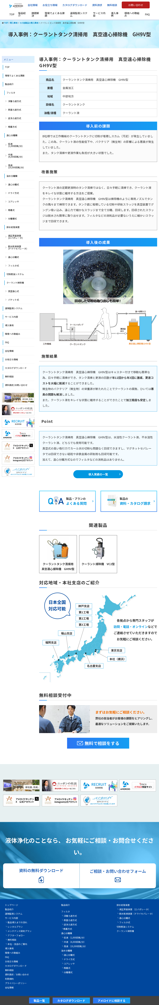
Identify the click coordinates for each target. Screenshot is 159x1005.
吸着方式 (12, 126)
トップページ (11, 905)
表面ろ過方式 (14, 109)
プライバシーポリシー (16, 983)
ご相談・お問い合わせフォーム (118, 875)
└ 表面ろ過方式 (69, 920)
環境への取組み (131, 14)
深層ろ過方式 (14, 101)
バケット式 (13, 299)
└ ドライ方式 (68, 959)
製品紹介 (22, 14)
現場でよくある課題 (55, 14)
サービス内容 (99, 14)
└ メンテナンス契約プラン (18, 931)
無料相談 (112, 5)
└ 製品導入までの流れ (16, 922)
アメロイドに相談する (111, 1000)
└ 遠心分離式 (68, 955)
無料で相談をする (98, 743)
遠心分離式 (13, 184)
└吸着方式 (66, 929)
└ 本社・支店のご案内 (16, 944)
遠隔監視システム (78, 14)
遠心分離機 (12, 135)
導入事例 (114, 14)
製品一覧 (39, 1000)
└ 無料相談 (10, 940)
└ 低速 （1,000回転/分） (73, 937)
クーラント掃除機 (15, 282)
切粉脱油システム (15, 274)
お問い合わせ (135, 5)
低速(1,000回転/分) (15, 145)
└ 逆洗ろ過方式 (69, 924)
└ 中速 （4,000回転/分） (73, 942)
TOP (11, 14)
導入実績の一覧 (98, 474)
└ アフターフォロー (15, 935)
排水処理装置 (13, 227)
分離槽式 (12, 218)
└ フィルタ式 (123, 922)
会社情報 (33, 5)
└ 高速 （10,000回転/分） (74, 946)
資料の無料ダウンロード (41, 875)
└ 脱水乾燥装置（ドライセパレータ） (135, 914)
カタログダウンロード (74, 5)
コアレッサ (13, 201)
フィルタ (11, 92)
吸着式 (11, 210)
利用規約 (9, 979)
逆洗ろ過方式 (14, 118)
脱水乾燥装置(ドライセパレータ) (17, 247)
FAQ (147, 14)
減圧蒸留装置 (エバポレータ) (15, 236)
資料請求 (97, 5)
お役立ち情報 (50, 5)
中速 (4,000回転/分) (15, 155)
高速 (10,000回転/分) (16, 166)
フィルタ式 (13, 265)
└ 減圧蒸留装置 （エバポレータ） (133, 909)
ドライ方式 (13, 193)
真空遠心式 (13, 291)
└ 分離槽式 (67, 972)
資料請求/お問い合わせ (16, 385)
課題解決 (35, 14)
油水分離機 (12, 175)
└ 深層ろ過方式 (69, 916)
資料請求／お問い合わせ (17, 974)
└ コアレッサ (68, 963)
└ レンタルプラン (14, 927)
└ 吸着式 (65, 968)
